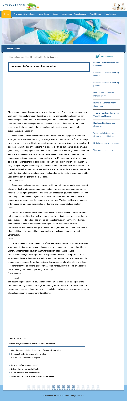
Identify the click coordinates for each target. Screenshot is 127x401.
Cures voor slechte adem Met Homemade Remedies (32, 376)
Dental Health (95, 14)
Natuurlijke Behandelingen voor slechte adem (106, 104)
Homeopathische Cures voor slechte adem (28, 354)
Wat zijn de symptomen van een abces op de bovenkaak (32, 344)
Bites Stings (44, 14)
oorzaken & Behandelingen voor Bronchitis (106, 64)
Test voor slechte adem (103, 150)
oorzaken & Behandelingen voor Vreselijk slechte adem (106, 114)
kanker (55, 14)
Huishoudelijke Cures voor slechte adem (104, 124)
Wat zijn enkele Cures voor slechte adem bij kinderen (104, 134)
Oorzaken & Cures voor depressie (24, 365)
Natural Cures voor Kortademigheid (25, 358)
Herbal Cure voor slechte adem (106, 143)
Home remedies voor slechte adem (25, 373)
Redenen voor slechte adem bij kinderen (106, 74)
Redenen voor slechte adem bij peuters (106, 84)
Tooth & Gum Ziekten (17, 339)
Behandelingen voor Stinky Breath (25, 369)
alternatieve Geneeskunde (24, 14)
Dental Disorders (13, 48)
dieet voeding (110, 14)
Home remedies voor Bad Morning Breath (103, 94)
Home (6, 14)
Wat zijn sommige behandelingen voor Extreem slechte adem (36, 350)
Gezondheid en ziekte (19, 57)
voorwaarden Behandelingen (74, 14)
